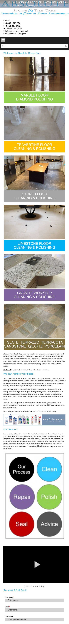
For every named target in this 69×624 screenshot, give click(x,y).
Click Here (41, 446)
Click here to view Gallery (34, 586)
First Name (9, 597)
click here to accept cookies (47, 6)
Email (7, 607)
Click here (11, 1)
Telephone (9, 616)
